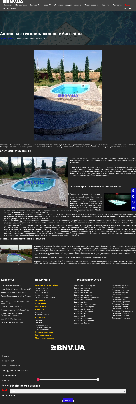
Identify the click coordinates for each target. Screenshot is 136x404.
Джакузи (39, 309)
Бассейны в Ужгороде (120, 304)
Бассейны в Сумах (119, 299)
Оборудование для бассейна (15, 370)
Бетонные (40, 300)
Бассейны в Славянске (121, 297)
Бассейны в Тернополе (121, 302)
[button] (68, 400)
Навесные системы (44, 332)
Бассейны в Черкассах (120, 313)
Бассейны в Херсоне (120, 309)
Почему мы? (8, 361)
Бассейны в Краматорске (84, 306)
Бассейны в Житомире (83, 292)
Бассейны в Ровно (119, 295)
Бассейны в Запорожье (83, 295)
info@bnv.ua (20, 322)
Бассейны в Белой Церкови (85, 285)
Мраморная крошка (44, 338)
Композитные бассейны (46, 285)
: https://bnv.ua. (11, 319)
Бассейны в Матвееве (120, 290)
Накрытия (40, 317)
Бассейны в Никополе (121, 285)
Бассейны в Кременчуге (83, 309)
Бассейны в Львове (81, 316)
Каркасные (40, 306)
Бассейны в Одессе (119, 288)
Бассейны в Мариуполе (83, 318)
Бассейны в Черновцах (121, 316)
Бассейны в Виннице (82, 288)
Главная (3, 38)
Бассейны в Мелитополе (84, 320)
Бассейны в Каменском (83, 299)
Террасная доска (43, 335)
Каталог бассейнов (11, 365)
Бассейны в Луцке (81, 313)
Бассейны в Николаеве (83, 323)
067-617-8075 (9, 8)
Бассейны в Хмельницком (122, 311)
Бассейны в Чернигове (121, 318)
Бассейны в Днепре (82, 290)
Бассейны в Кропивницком (85, 304)
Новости (11, 38)
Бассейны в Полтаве (120, 292)
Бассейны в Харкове (120, 306)
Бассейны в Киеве (81, 302)
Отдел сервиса (9, 375)
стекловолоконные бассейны (53, 261)
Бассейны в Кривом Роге (84, 311)
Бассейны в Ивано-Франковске (86, 297)
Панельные (40, 303)
